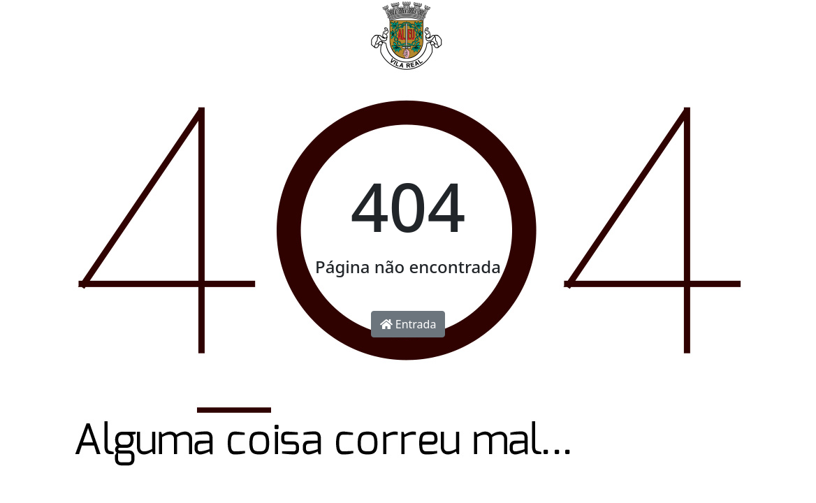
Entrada (408, 324)
